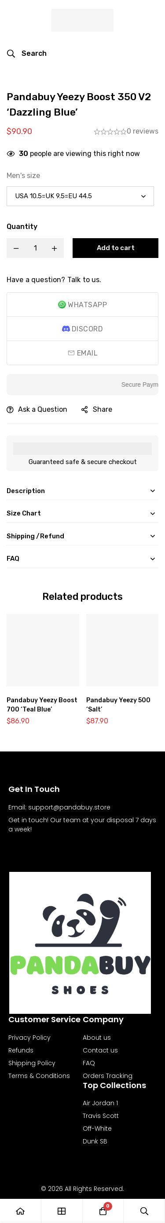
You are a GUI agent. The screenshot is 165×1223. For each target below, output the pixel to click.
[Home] (20, 1211)
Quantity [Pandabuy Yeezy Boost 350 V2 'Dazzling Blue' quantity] (22, 226)
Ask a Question (42, 409)
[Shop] (62, 1211)
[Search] (26, 53)
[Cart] (103, 1211)
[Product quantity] (35, 248)
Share (102, 409)
